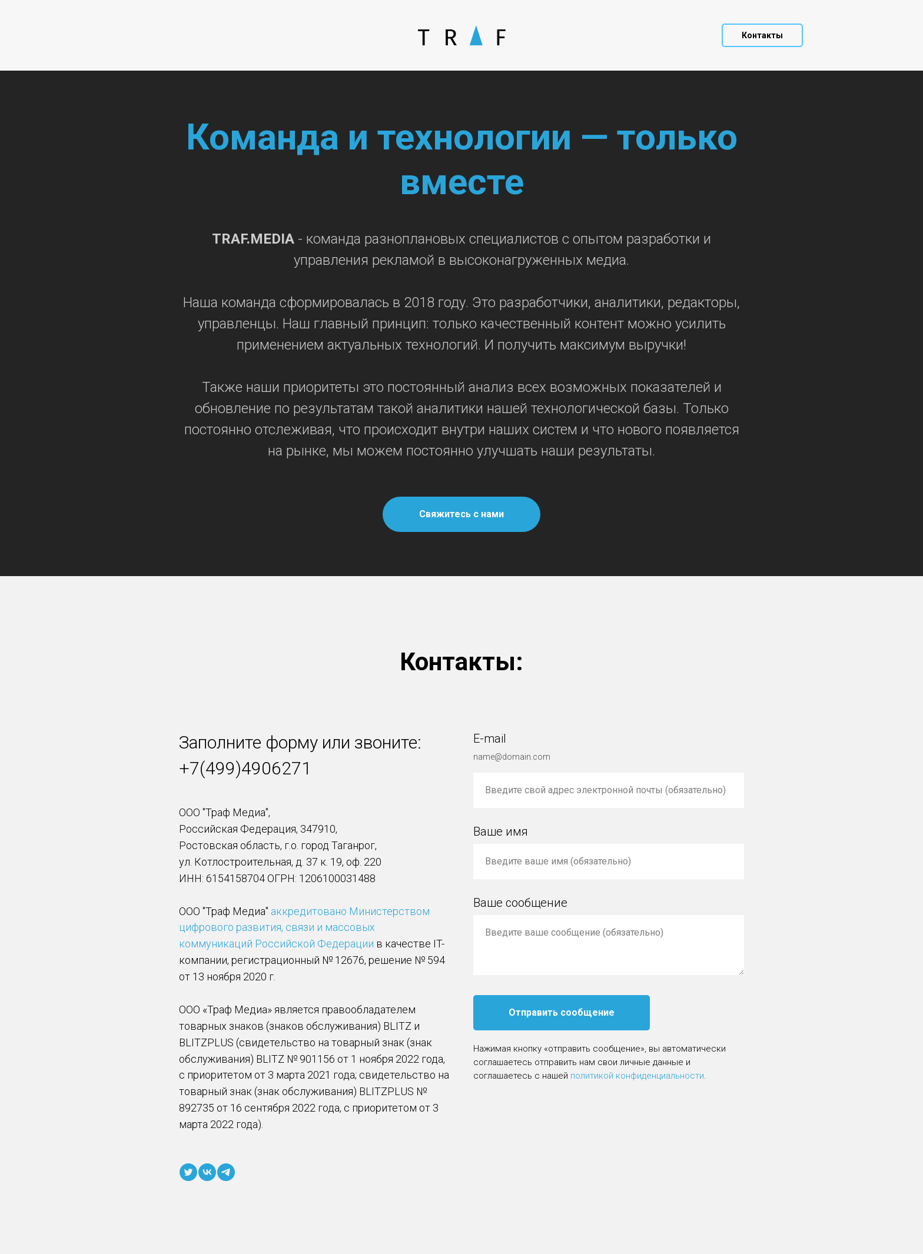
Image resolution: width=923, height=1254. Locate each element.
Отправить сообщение (562, 1012)
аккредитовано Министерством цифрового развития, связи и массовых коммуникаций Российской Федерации (304, 927)
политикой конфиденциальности (637, 1075)
